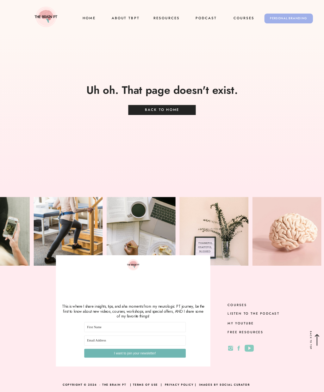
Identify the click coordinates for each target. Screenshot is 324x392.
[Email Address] (135, 340)
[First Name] (135, 327)
